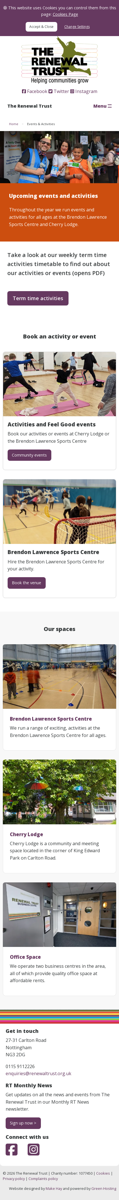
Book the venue (26, 582)
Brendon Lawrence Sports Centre (51, 719)
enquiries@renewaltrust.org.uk (38, 1073)
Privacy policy (14, 1178)
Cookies (103, 1173)
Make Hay (54, 1188)
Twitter (59, 91)
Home (13, 124)
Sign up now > (23, 1123)
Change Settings (77, 26)
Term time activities (38, 298)
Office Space (25, 957)
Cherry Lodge (26, 834)
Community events (29, 455)
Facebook (34, 91)
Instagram (83, 91)
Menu (102, 106)
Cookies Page (65, 14)
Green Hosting (103, 1188)
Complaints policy (43, 1178)
